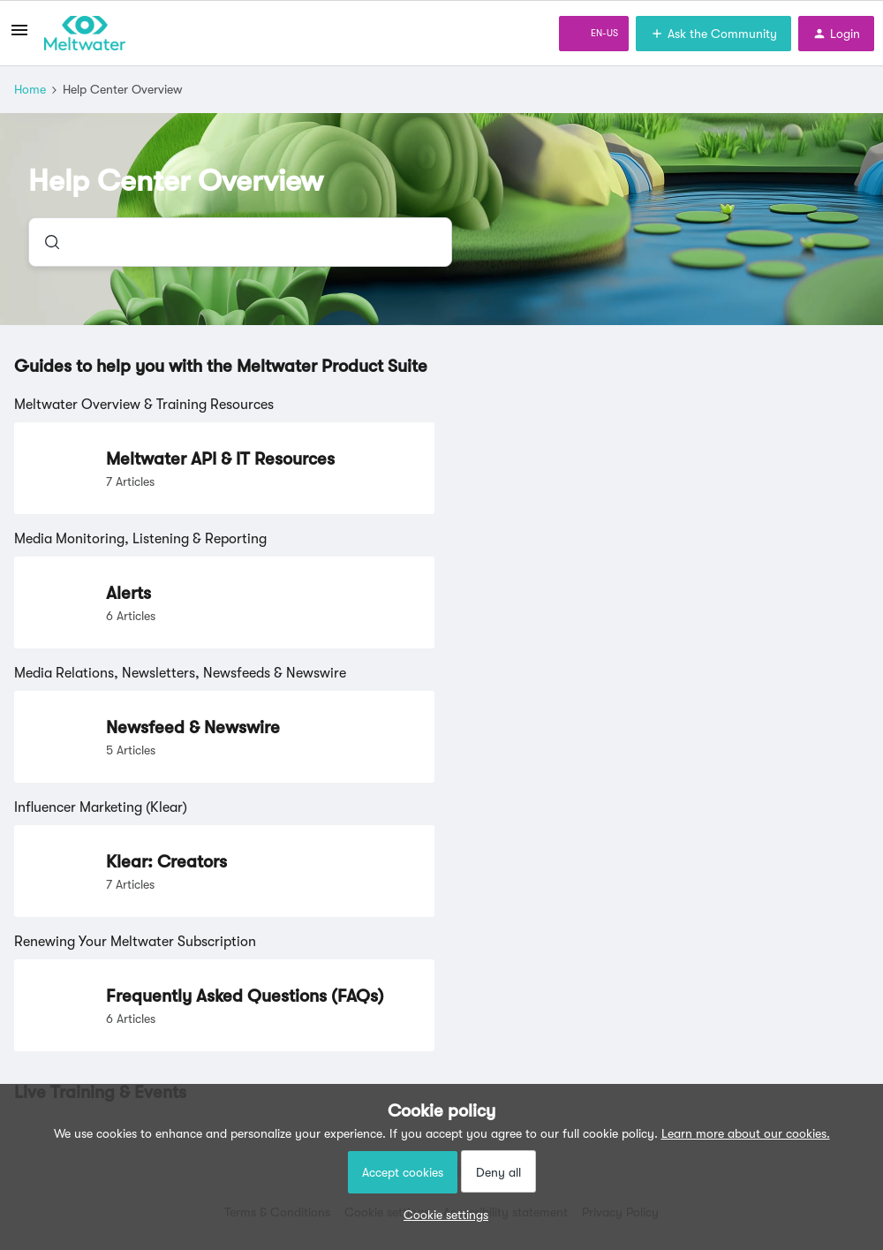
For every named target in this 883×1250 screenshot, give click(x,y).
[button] (441, 1215)
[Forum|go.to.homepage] (84, 33)
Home (30, 89)
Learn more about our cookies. (745, 1133)
